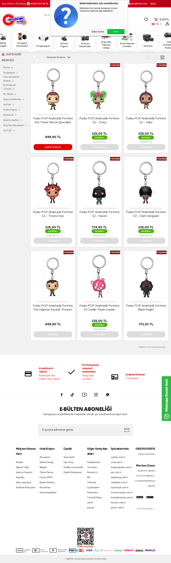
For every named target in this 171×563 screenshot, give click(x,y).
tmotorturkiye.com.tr (121, 492)
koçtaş (90, 507)
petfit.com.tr (117, 507)
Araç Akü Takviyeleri (13, 125)
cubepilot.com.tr (119, 482)
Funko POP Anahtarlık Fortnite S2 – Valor (146, 120)
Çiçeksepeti (93, 487)
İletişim (19, 462)
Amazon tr (92, 472)
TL (161, 19)
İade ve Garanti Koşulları (24, 475)
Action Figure (64, 40)
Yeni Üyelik (69, 457)
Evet (116, 31)
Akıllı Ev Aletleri (11, 120)
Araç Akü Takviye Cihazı (106, 40)
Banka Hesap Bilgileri (46, 465)
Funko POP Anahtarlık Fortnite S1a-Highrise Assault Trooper (53, 307)
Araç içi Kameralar (85, 40)
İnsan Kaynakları (48, 492)
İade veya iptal (23, 482)
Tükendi (99, 147)
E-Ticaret (76, 558)
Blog (153, 3)
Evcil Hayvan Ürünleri (127, 40)
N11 (88, 477)
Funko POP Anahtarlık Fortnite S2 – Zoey (99, 120)
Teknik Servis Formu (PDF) (46, 475)
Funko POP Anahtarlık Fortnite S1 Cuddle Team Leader (99, 307)
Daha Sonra (97, 31)
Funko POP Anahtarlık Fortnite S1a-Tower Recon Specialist (53, 120)
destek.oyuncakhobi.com (133, 3)
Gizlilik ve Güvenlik (73, 467)
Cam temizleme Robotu (11, 78)
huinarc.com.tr (118, 502)
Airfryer (148, 40)
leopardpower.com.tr (121, 467)
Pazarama (92, 492)
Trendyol (92, 467)
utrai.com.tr (117, 462)
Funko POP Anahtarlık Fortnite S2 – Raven (99, 214)
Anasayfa (45, 457)
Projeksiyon (43, 40)
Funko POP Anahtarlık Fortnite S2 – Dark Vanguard (146, 214)
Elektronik (8, 114)
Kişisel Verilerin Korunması (47, 485)
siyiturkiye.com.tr (120, 487)
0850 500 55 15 (37, 3)
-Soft (68, 558)
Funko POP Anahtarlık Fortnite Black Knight (146, 307)
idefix (90, 502)
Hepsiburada (93, 462)
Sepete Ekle (53, 147)
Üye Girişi (68, 462)
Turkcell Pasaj (94, 497)
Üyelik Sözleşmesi (72, 472)
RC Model (8, 94)
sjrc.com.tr (116, 472)
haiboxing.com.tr (119, 477)
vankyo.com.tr (118, 457)
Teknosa (91, 482)
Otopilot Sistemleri (22, 40)
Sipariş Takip (22, 467)
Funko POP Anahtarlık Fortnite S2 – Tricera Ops (53, 214)
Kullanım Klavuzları (25, 487)
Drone (6, 67)
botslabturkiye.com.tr (121, 497)
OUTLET (7, 130)
